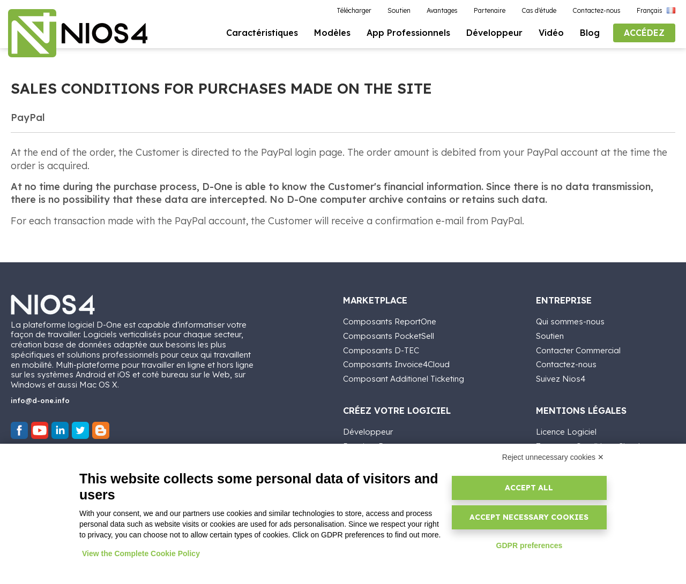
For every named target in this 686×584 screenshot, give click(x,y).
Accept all (529, 487)
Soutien (550, 335)
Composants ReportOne (389, 320)
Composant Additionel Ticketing (403, 378)
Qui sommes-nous (570, 320)
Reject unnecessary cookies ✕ (553, 457)
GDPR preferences (529, 545)
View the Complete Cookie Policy (141, 553)
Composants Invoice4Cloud (396, 364)
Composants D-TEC (381, 349)
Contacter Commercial (578, 349)
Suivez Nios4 (560, 378)
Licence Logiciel (566, 431)
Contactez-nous (566, 364)
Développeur (368, 431)
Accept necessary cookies (528, 517)
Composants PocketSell (388, 335)
